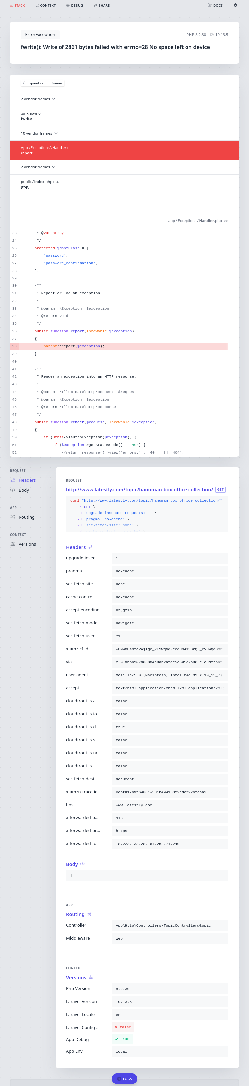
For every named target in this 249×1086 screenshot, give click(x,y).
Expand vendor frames (42, 83)
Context (18, 535)
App (13, 508)
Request (18, 471)
